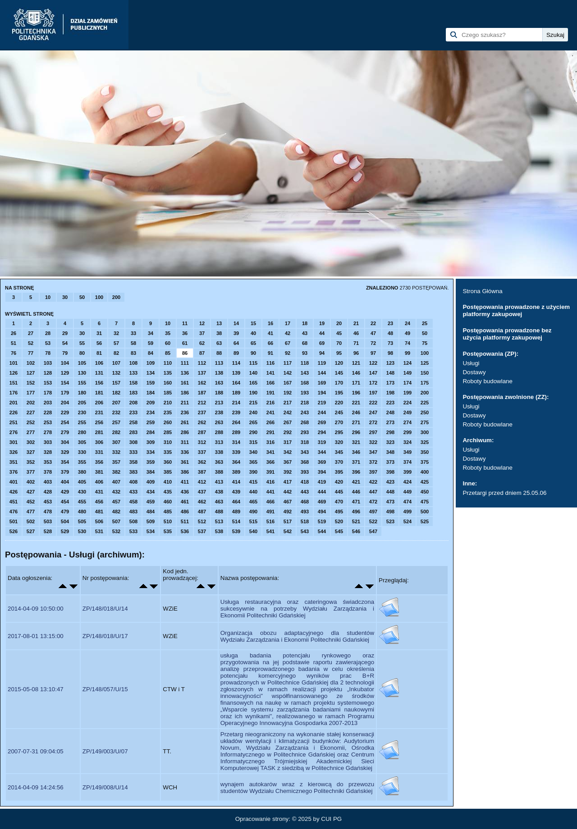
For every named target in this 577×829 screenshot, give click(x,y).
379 (65, 472)
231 (99, 412)
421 (356, 482)
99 (407, 353)
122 (373, 363)
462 (202, 501)
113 (219, 363)
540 (253, 531)
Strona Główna (482, 291)
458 (133, 501)
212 (202, 402)
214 (236, 402)
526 (13, 531)
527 (31, 531)
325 (425, 442)
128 (48, 373)
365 (253, 462)
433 (133, 491)
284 (151, 432)
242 (288, 412)
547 (373, 531)
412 (202, 482)
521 (356, 521)
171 (356, 382)
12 (202, 323)
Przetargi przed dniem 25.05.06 (504, 492)
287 (202, 432)
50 (82, 297)
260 (168, 422)
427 (31, 491)
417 (288, 482)
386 (185, 472)
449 (407, 491)
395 (339, 472)
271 (356, 422)
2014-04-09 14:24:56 (36, 787)
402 (31, 482)
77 (30, 353)
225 (425, 402)
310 (168, 442)
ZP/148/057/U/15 (105, 689)
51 (13, 343)
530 (82, 531)
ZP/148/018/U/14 (105, 608)
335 (168, 452)
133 (133, 373)
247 (373, 412)
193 (305, 392)
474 (407, 501)
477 (31, 511)
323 (390, 442)
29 (65, 333)
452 (31, 501)
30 (65, 297)
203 (48, 402)
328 (48, 452)
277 (31, 432)
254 (65, 422)
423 (390, 482)
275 (425, 422)
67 (287, 343)
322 (373, 442)
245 (339, 412)
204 (65, 402)
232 (116, 412)
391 (270, 472)
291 (270, 432)
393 (305, 472)
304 (65, 442)
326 (13, 452)
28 (47, 333)
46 (356, 333)
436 (185, 491)
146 (356, 373)
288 (219, 432)
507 (116, 521)
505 (82, 521)
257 (116, 422)
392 (288, 472)
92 (287, 353)
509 (151, 521)
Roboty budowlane (487, 381)
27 (30, 333)
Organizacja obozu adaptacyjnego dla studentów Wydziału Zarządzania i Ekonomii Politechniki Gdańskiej (297, 636)
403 (48, 482)
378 (48, 472)
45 (339, 333)
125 (425, 363)
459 (151, 501)
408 (133, 482)
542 (288, 531)
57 (116, 343)
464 (236, 501)
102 (31, 363)
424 (407, 482)
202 (31, 402)
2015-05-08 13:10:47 (36, 689)
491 (270, 511)
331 (99, 452)
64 (236, 343)
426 (13, 491)
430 (82, 491)
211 (185, 402)
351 (13, 462)
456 (99, 501)
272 (373, 422)
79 (65, 353)
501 (13, 521)
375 (425, 462)
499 (407, 511)
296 (356, 432)
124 (407, 363)
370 (339, 462)
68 (304, 343)
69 (322, 343)
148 (390, 373)
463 (219, 501)
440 (253, 491)
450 (425, 491)
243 (305, 412)
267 (288, 422)
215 (253, 402)
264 (236, 422)
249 (407, 412)
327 (31, 452)
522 (373, 521)
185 (168, 392)
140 (253, 373)
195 (339, 392)
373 (390, 462)
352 (31, 462)
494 (322, 511)
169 (322, 382)
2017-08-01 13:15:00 (36, 636)
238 (219, 412)
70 (339, 343)
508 (133, 521)
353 (48, 462)
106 (99, 363)
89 (236, 353)
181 (99, 392)
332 (116, 452)
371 (356, 462)
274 (407, 422)
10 (47, 297)
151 (13, 382)
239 (236, 412)
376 (13, 472)
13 (219, 323)
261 (185, 422)
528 (48, 531)
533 (133, 531)
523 (390, 521)
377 (31, 472)
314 (236, 442)
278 (48, 432)
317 (288, 442)
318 (305, 442)
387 (202, 472)
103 (48, 363)
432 (116, 491)
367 (288, 462)
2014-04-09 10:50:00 (36, 608)
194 (322, 392)
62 (202, 343)
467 (288, 501)
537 (202, 531)
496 (356, 511)
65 (253, 343)
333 (133, 452)
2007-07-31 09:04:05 (36, 751)
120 (339, 363)
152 (31, 382)
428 (48, 491)
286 (185, 432)
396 (356, 472)
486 (185, 511)
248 (390, 412)
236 (185, 412)
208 (133, 402)
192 (288, 392)
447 (373, 491)
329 (65, 452)
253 (48, 422)
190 (253, 392)
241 (270, 412)
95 (339, 353)
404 (65, 482)
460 (168, 501)
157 (116, 382)
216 (270, 402)
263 (219, 422)
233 (133, 412)
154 (65, 382)
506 (99, 521)
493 (305, 511)
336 (185, 452)
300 (425, 432)
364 (236, 462)
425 (425, 482)
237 (202, 412)
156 (99, 382)
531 (99, 531)
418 (305, 482)
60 (167, 343)
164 (236, 382)
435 (168, 491)
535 (168, 531)
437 (202, 491)
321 (356, 442)
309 (151, 442)
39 (236, 333)
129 (65, 373)
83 (133, 353)
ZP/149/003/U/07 (105, 751)
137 (202, 373)
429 (65, 491)
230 (82, 412)
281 (99, 432)
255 (82, 422)
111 (185, 363)
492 (288, 511)
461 (185, 501)
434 (151, 491)
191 (270, 392)
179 (65, 392)
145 (339, 373)
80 (82, 353)
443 (305, 491)
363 (219, 462)
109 (151, 363)
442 (288, 491)
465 (253, 501)
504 (65, 521)
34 (150, 333)
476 (13, 511)
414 (236, 482)
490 (253, 511)
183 (133, 392)
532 (116, 531)
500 (425, 511)
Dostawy (474, 372)
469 (322, 501)
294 (322, 432)
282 (116, 432)
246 (356, 412)
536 (185, 531)
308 (133, 442)
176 (13, 392)
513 (219, 521)
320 (339, 442)
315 (253, 442)
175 (425, 382)
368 (305, 462)
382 (116, 472)
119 (322, 363)
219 (322, 402)
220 (339, 402)
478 (48, 511)
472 (373, 501)
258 (133, 422)
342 (288, 452)
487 (202, 511)
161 (185, 382)
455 (82, 501)
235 (168, 412)
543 (305, 531)
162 (202, 382)
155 (82, 382)
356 (99, 462)
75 (424, 343)
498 (390, 511)
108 (133, 363)
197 (373, 392)
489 (236, 511)
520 (339, 521)
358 (133, 462)
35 (167, 333)
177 (31, 392)
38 (219, 333)
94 (322, 353)
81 (99, 353)
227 (31, 412)
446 (356, 491)
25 (424, 323)
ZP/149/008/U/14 (105, 787)
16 (270, 323)
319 (322, 442)
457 (116, 501)
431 (99, 491)
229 (65, 412)
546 (356, 531)
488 (219, 511)
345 (339, 452)
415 (253, 482)
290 (253, 432)
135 (168, 373)
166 (270, 382)
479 (65, 511)
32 (116, 333)
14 (236, 323)
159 (151, 382)
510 (168, 521)
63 (219, 343)
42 (287, 333)
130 (82, 373)
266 (270, 422)
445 (339, 491)
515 (253, 521)
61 (185, 343)
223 (390, 402)
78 (47, 353)
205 (82, 402)
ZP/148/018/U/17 (105, 636)
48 (390, 333)
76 (13, 353)
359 (151, 462)
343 (305, 452)
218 (305, 402)
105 (82, 363)
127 (31, 373)
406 (99, 482)
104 (65, 363)
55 (82, 343)
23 (390, 323)
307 (116, 442)
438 (219, 491)
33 (133, 333)
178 (48, 392)
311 (185, 442)
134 (151, 373)
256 (99, 422)
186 (185, 392)
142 (288, 373)
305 (82, 442)
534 (151, 531)
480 (82, 511)
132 (116, 373)
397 (373, 472)
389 (236, 472)
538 (219, 531)
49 (407, 333)
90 (253, 353)
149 (407, 373)
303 (48, 442)
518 (305, 521)
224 (407, 402)
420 (339, 482)
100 (99, 297)
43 (304, 333)
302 (31, 442)
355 (82, 462)
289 (236, 432)
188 (219, 392)
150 (425, 373)
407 (116, 482)
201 (13, 402)
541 (270, 531)
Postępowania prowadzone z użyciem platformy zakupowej (516, 310)
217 (288, 402)
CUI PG (331, 818)
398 (390, 472)
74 (407, 343)
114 (236, 363)
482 (116, 511)
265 (253, 422)
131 (99, 373)
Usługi (471, 363)
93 (304, 353)
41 (270, 333)
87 (202, 353)
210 (168, 402)
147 (373, 373)
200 (116, 297)
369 (322, 462)
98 (390, 353)
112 (202, 363)
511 (185, 521)
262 (202, 422)
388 (219, 472)
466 (270, 501)
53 (47, 343)
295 (339, 432)
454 (65, 501)
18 (304, 323)
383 (133, 472)
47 (373, 333)
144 (322, 373)
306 (99, 442)
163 (219, 382)
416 (270, 482)
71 (356, 343)
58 (133, 343)
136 (185, 373)
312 (202, 442)
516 (270, 521)
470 (339, 501)
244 (322, 412)
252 (31, 422)
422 (373, 482)
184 (151, 392)
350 (425, 452)
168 (305, 382)
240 (253, 412)
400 (425, 472)
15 (253, 323)
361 (185, 462)
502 (31, 521)
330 (82, 452)
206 (99, 402)
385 (168, 472)
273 (390, 422)
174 (407, 382)
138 (219, 373)
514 (236, 521)
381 (99, 472)
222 (373, 402)
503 (48, 521)
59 (150, 343)
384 (151, 472)
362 (202, 462)
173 (390, 382)
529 (65, 531)
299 (407, 432)
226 (13, 412)
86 (185, 353)
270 (339, 422)
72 (373, 343)
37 (202, 333)
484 (151, 511)
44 (322, 333)
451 (13, 501)
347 (373, 452)
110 (168, 363)
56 (99, 343)
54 (65, 343)
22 (373, 323)
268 (305, 422)
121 (356, 363)
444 (322, 491)
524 (407, 521)
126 (13, 373)
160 (168, 382)
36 (185, 333)
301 (13, 442)
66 (270, 343)
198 (390, 392)
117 (288, 363)
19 (322, 323)
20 (339, 323)
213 (219, 402)
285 (168, 432)
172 (373, 382)
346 (356, 452)
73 (390, 343)
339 (236, 452)
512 (202, 521)
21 (356, 323)
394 (322, 472)
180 (82, 392)
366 (270, 462)
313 (219, 442)
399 (407, 472)
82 (116, 353)
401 (13, 482)
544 (322, 531)
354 (65, 462)
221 (356, 402)
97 (373, 353)
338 (219, 452)
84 (150, 353)
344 (322, 452)
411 (185, 482)
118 (305, 363)
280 (82, 432)
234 (151, 412)
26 (13, 333)
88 (219, 353)
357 (116, 462)
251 (13, 422)
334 (151, 452)
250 (425, 412)
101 (13, 363)
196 (356, 392)
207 (116, 402)
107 (116, 363)
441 (270, 491)
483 (133, 511)
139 (236, 373)
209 (151, 402)
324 (407, 442)
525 (425, 521)
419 (322, 482)
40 (253, 333)
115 (253, 363)
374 (407, 462)
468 (305, 501)
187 (202, 392)
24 (407, 323)
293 (305, 432)
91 (270, 353)
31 (99, 333)
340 (253, 452)
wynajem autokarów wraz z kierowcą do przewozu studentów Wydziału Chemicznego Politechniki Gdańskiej (297, 787)
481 (99, 511)
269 (322, 422)
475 (425, 501)
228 (48, 412)
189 (236, 392)
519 (322, 521)
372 (373, 462)
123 (390, 363)
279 (65, 432)
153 (48, 382)
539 (236, 531)
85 (167, 353)
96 (356, 353)
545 (339, 531)
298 (390, 432)
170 (339, 382)
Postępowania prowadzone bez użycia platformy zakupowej (507, 334)
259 (151, 422)
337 (202, 452)
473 (390, 501)
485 (168, 511)
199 (407, 392)
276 (13, 432)
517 (288, 521)
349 (407, 452)
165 (253, 382)
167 (288, 382)
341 (270, 452)
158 (133, 382)
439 (236, 491)
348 (390, 452)
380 (82, 472)
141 (270, 373)
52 (30, 343)
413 (219, 482)
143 (305, 373)
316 (270, 442)
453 (48, 501)
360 (168, 462)
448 (390, 491)
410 (168, 482)
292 (288, 432)
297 (373, 432)
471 (356, 501)
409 (151, 482)
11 (185, 323)
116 (270, 363)
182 (116, 392)
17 (287, 323)
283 (133, 432)
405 (82, 482)
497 (373, 511)
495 (339, 511)
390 (253, 472)
